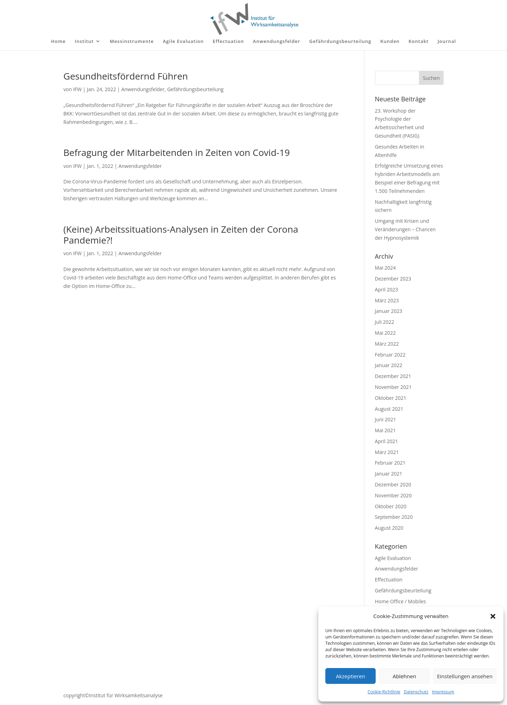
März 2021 (387, 452)
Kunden (390, 41)
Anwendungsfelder (276, 41)
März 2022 (387, 343)
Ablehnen (404, 676)
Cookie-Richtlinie (384, 692)
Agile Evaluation (183, 41)
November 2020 (393, 495)
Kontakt (419, 41)
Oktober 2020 (390, 506)
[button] (492, 616)
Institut (84, 41)
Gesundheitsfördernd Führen (125, 76)
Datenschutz (416, 692)
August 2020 (389, 527)
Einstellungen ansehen (465, 676)
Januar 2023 (388, 311)
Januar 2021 (388, 473)
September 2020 (394, 517)
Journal (447, 41)
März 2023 (387, 300)
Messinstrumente (132, 41)
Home (58, 41)
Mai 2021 (385, 430)
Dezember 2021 (393, 376)
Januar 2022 (388, 365)
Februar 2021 (390, 462)
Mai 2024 (385, 267)
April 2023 (386, 289)
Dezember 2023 (393, 278)
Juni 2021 (385, 419)
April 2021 (386, 441)
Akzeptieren (350, 676)
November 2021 (393, 387)
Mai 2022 (385, 332)
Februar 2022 (390, 354)
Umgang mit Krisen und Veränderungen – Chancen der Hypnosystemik (405, 229)
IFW (77, 89)
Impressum (443, 692)
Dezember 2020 (393, 484)
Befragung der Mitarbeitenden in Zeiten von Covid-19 (176, 152)
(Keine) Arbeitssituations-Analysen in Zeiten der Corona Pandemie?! (180, 234)
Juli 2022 (384, 322)
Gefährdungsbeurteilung (340, 41)
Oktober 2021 (390, 398)
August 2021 (389, 408)
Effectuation (228, 41)
